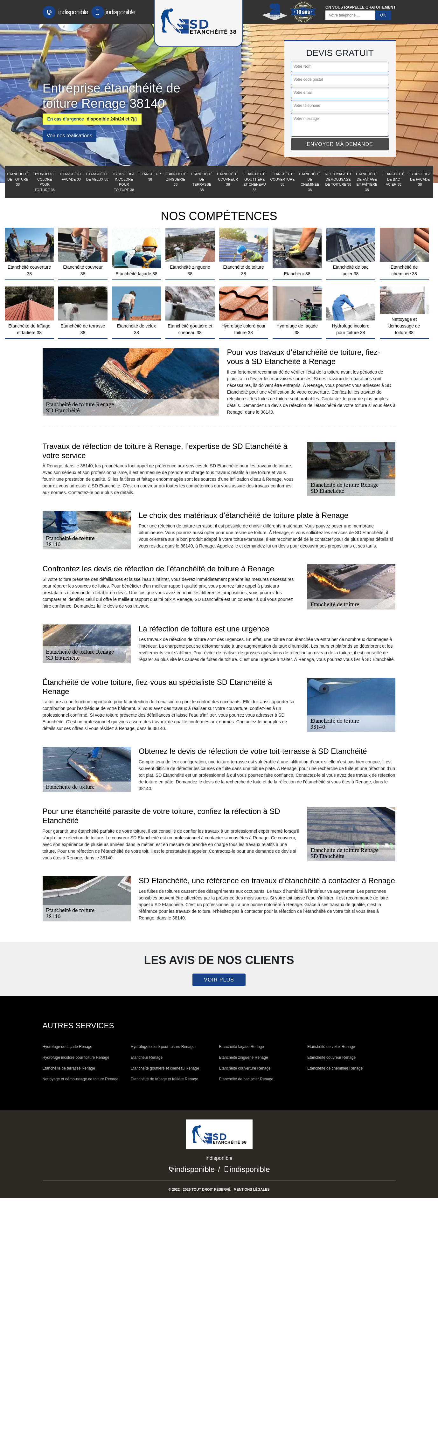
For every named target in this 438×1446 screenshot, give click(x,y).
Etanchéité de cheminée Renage (335, 1068)
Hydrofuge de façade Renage (68, 1046)
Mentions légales (252, 1189)
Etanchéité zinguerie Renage (243, 1057)
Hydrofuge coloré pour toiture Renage (163, 1046)
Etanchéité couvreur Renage (331, 1057)
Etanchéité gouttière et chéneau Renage (165, 1068)
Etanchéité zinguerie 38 (176, 179)
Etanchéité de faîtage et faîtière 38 (367, 182)
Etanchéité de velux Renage (331, 1046)
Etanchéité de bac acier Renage (246, 1079)
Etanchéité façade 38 (71, 176)
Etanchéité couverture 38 (282, 179)
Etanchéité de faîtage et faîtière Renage (164, 1079)
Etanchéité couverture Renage (245, 1068)
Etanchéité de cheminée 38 (310, 182)
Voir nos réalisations (69, 135)
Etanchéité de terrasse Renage (69, 1068)
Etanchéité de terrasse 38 (202, 182)
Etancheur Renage (147, 1057)
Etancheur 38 (150, 176)
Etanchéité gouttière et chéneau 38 (254, 182)
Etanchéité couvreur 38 (228, 179)
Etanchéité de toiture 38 (18, 179)
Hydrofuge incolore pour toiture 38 (124, 182)
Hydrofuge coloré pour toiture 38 (44, 182)
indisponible (65, 12)
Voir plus (219, 979)
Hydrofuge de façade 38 (420, 179)
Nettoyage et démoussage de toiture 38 (338, 179)
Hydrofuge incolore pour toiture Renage (76, 1057)
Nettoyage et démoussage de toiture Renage (81, 1079)
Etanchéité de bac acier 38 (394, 179)
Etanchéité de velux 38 (97, 176)
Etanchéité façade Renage (241, 1046)
